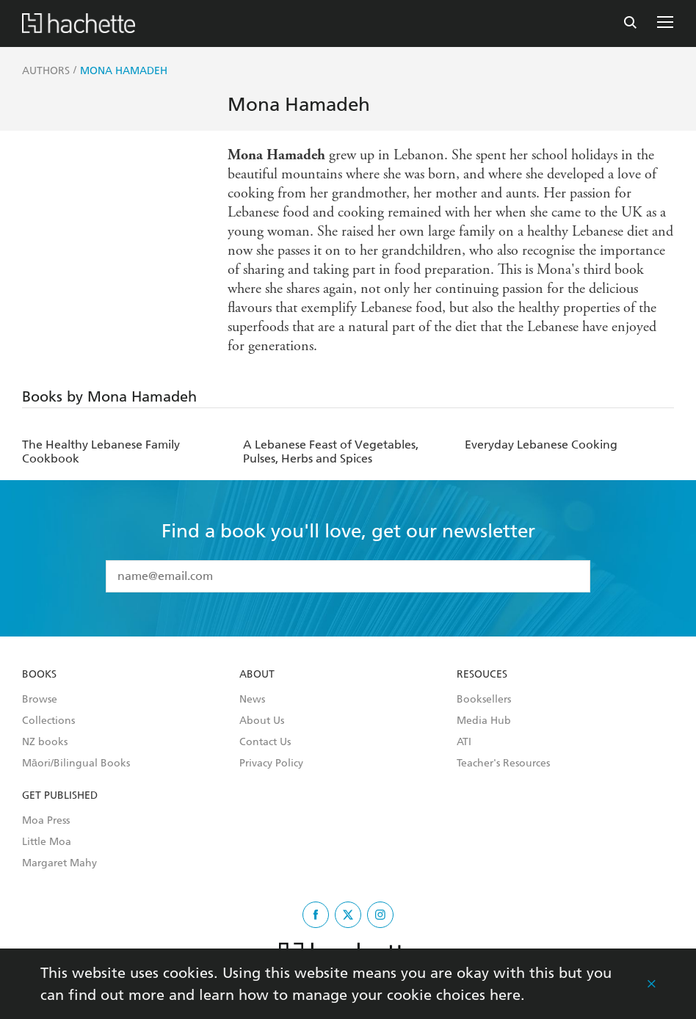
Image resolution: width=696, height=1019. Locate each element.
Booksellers (484, 700)
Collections (48, 721)
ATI (464, 742)
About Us (261, 721)
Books (39, 675)
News (252, 700)
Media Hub (484, 721)
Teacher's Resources (503, 763)
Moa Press (46, 821)
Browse (39, 700)
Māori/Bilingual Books (76, 763)
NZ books (45, 742)
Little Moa (46, 842)
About (257, 675)
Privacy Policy (271, 763)
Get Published (60, 796)
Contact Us (265, 742)
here (505, 995)
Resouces (482, 675)
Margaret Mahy (59, 863)
